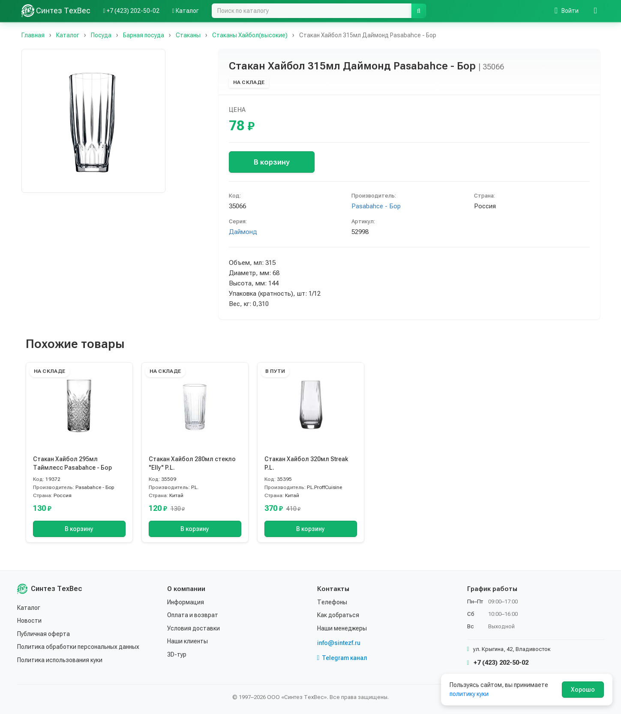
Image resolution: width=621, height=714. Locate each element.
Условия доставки (193, 628)
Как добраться (338, 615)
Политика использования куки (59, 660)
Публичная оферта (43, 633)
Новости (29, 620)
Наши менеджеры (342, 628)
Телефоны (332, 602)
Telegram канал (342, 657)
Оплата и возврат (192, 615)
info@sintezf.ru (338, 642)
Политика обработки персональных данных (78, 646)
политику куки (469, 693)
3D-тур (176, 654)
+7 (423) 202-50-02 (497, 662)
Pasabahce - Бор (376, 206)
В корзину (271, 162)
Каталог (28, 607)
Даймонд (243, 232)
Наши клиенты (187, 641)
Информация (185, 602)
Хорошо (583, 689)
